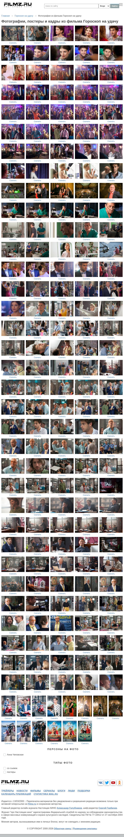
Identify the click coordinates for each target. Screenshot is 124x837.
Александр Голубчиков (69, 808)
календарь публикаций (16, 794)
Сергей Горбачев (108, 808)
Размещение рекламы (85, 828)
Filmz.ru (32, 804)
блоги (61, 791)
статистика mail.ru (46, 794)
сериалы (49, 791)
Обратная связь (62, 828)
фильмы (35, 791)
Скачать (13, 43)
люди (71, 791)
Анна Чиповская (15, 754)
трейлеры (7, 791)
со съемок (12, 768)
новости (22, 791)
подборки (84, 791)
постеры (11, 772)
